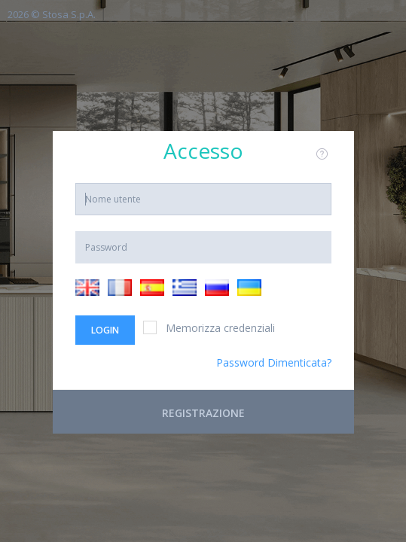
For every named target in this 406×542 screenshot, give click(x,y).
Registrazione (203, 413)
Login (105, 330)
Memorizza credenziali (209, 327)
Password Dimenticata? (273, 362)
